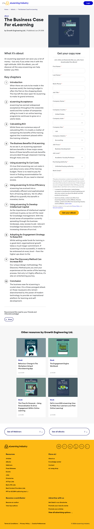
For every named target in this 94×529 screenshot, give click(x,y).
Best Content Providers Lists (15, 488)
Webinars (9, 465)
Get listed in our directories (57, 502)
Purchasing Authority (60, 162)
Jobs (7, 475)
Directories (9, 478)
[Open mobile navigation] (3, 3)
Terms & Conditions (58, 207)
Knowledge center (54, 462)
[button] (8, 319)
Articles (8, 458)
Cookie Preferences (38, 523)
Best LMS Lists (11, 485)
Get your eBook (69, 213)
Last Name (57, 75)
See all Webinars (24, 431)
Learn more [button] (68, 203)
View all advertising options (60, 512)
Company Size (58, 127)
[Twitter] (64, 446)
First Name (57, 66)
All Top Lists (10, 481)
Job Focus (57, 144)
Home (6, 9)
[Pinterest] (81, 446)
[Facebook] (59, 446)
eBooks (13, 9)
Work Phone (57, 84)
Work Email (57, 170)
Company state (58, 118)
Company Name (59, 101)
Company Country (60, 110)
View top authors (12, 506)
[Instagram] (87, 446)
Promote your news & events (58, 506)
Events (8, 472)
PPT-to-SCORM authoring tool (17, 491)
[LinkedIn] (70, 446)
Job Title (56, 92)
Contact (51, 465)
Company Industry (60, 136)
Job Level (56, 153)
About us (51, 458)
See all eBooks (69, 431)
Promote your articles (55, 509)
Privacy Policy (76, 206)
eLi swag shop (53, 468)
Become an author (12, 502)
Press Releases (11, 468)
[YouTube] (76, 446)
